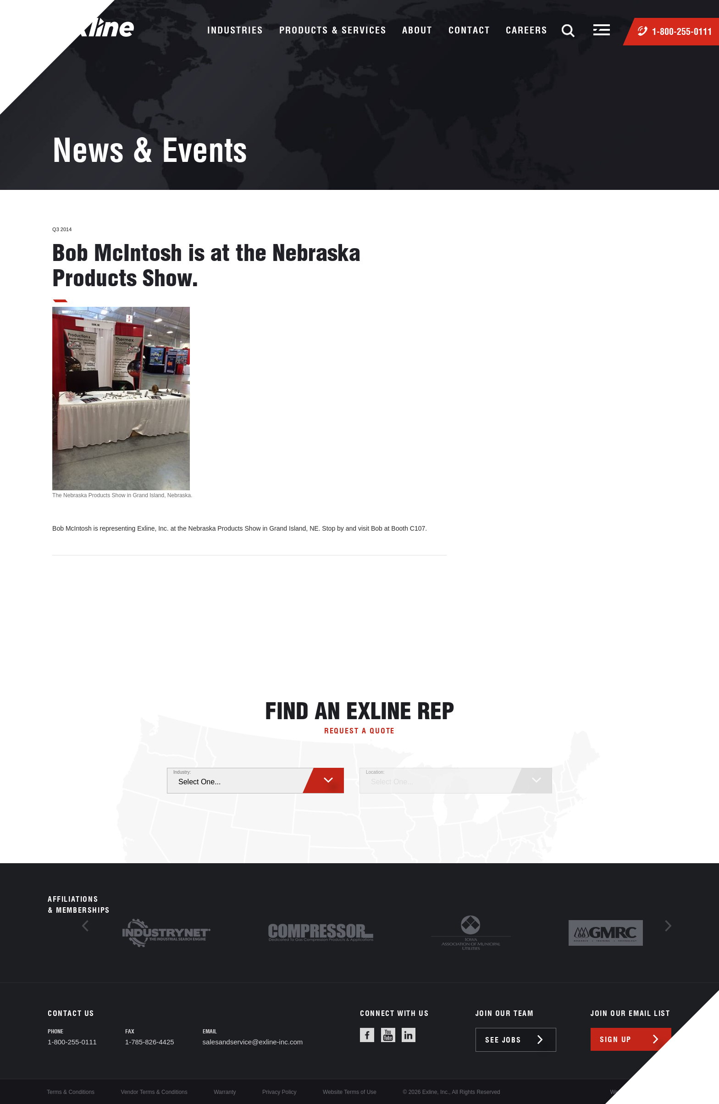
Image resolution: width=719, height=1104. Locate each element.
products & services (333, 30)
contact (469, 30)
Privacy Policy (279, 1092)
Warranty (225, 1092)
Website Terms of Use (349, 1092)
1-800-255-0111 (682, 31)
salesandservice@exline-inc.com (253, 1042)
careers (527, 30)
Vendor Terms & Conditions (154, 1092)
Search (568, 31)
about (417, 30)
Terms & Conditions (70, 1092)
